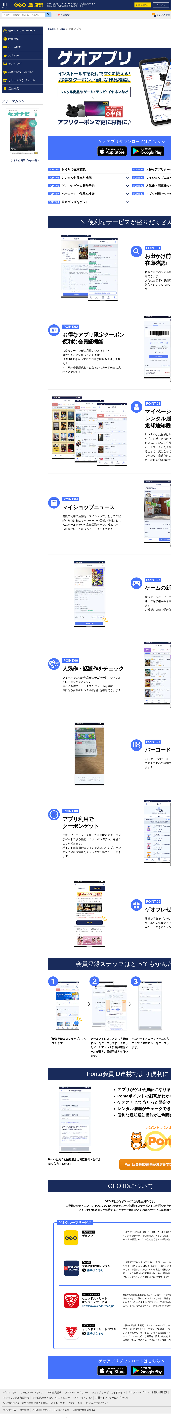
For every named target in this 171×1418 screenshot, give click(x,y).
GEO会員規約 (54, 1392)
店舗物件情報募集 (82, 1410)
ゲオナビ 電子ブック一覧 (24, 160)
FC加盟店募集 (61, 1410)
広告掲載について (41, 1410)
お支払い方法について (97, 1403)
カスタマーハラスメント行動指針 (145, 1392)
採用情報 (24, 1410)
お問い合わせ (75, 1403)
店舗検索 (65, 15)
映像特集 (13, 38)
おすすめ (13, 55)
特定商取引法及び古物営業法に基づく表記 (25, 1403)
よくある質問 (58, 1403)
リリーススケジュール (21, 80)
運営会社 (8, 1410)
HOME (52, 29)
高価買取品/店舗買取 (20, 72)
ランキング (15, 63)
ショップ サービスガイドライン (108, 1392)
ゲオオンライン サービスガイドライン (23, 1392)
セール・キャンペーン (21, 30)
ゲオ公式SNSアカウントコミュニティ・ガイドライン (60, 1397)
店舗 (62, 29)
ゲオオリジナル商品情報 (16, 1397)
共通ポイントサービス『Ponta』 (112, 1397)
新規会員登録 (143, 5)
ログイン (161, 5)
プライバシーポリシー (76, 1392)
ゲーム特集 (15, 47)
